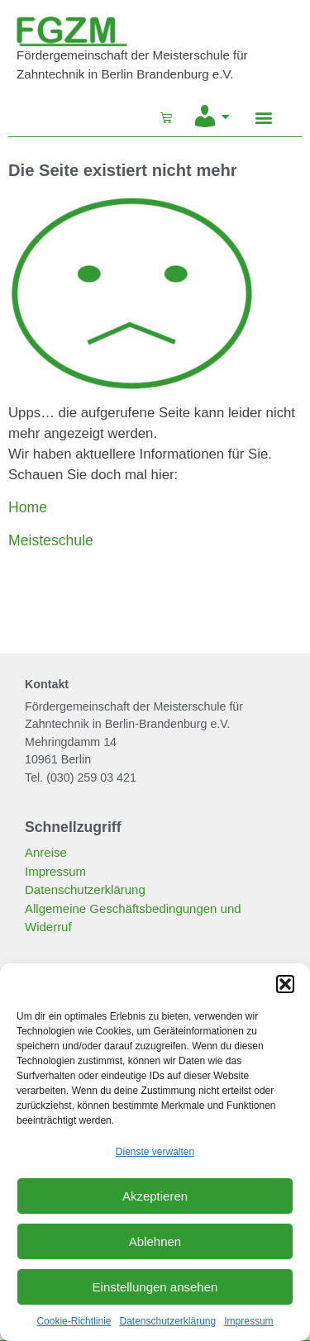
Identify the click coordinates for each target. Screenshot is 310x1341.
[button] (285, 984)
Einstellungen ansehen (155, 1287)
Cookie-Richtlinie (73, 1321)
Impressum (248, 1321)
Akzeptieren (155, 1196)
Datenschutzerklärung (167, 1321)
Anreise (46, 852)
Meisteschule (50, 540)
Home (27, 507)
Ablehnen (155, 1241)
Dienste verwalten (155, 1152)
